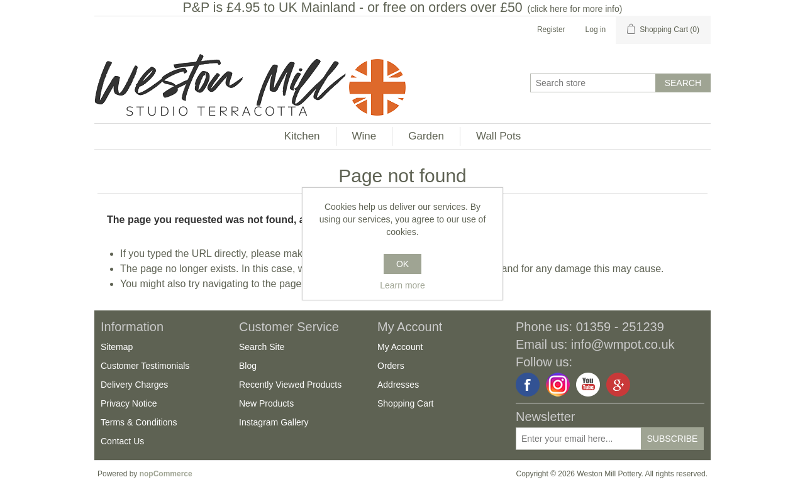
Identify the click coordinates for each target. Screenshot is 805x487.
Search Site (261, 347)
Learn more (402, 285)
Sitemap (117, 347)
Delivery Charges (134, 385)
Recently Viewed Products (290, 385)
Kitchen (302, 136)
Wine (364, 136)
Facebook (528, 385)
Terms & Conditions (139, 422)
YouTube (588, 385)
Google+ (618, 385)
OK (402, 264)
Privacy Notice (129, 403)
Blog (248, 366)
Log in (596, 29)
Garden (426, 136)
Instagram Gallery (273, 422)
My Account (400, 347)
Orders (390, 366)
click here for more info (574, 9)
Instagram (558, 385)
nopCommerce (166, 473)
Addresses (398, 385)
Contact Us (122, 441)
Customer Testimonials (145, 366)
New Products (266, 403)
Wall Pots (498, 136)
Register (551, 29)
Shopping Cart (405, 403)
